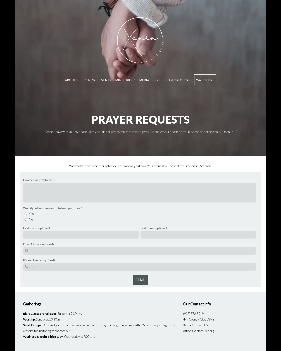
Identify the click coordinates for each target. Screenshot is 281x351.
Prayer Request (177, 80)
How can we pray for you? (39, 180)
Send (140, 279)
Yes (31, 214)
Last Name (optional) (153, 228)
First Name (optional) (36, 228)
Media (144, 80)
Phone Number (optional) (39, 260)
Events (105, 80)
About (71, 80)
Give (156, 80)
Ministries (125, 80)
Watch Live (205, 80)
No (31, 219)
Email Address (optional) (38, 244)
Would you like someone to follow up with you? (53, 208)
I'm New (89, 80)
